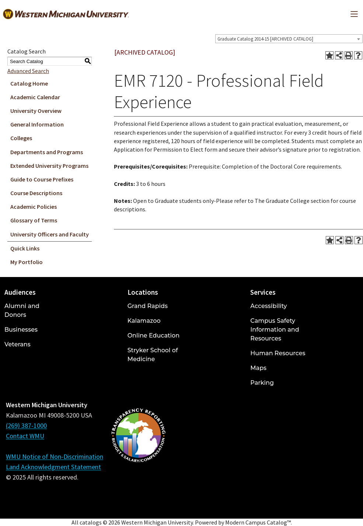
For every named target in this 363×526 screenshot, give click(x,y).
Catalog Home (29, 83)
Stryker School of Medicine (153, 355)
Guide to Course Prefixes (41, 179)
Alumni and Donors (21, 310)
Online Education (153, 335)
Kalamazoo (144, 320)
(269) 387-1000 (26, 425)
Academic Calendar (35, 97)
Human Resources (277, 353)
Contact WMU (25, 436)
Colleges (21, 138)
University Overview (36, 110)
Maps (258, 367)
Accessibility (268, 305)
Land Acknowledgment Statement (53, 467)
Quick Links (24, 248)
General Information (37, 124)
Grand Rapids (148, 305)
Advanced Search (28, 71)
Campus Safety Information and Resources (274, 329)
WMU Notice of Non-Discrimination (54, 456)
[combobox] (289, 38)
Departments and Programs (46, 152)
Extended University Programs (49, 165)
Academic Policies (33, 206)
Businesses (21, 329)
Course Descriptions (36, 193)
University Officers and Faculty (49, 234)
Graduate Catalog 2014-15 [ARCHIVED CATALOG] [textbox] (265, 39)
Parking (262, 382)
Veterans (17, 344)
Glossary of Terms (33, 220)
